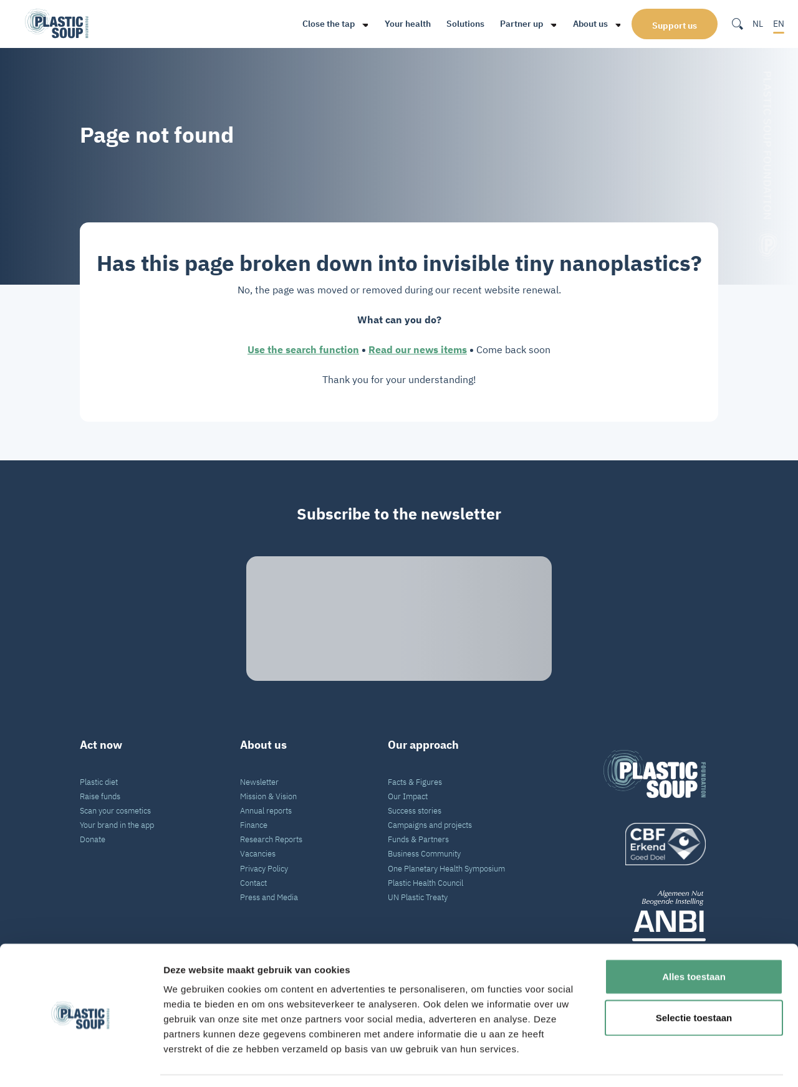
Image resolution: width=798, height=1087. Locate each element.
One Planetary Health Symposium (446, 868)
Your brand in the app (117, 825)
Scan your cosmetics (115, 810)
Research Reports (271, 839)
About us (584, 23)
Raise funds (100, 796)
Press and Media (269, 897)
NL (757, 23)
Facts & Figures (415, 782)
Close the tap (323, 23)
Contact (253, 883)
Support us (674, 25)
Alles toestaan (694, 939)
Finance (253, 825)
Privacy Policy (264, 868)
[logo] (654, 844)
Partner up (515, 23)
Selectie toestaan (694, 980)
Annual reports (266, 810)
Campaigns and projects (430, 825)
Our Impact (408, 796)
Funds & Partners (418, 839)
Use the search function (303, 349)
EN (778, 23)
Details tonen (673, 1062)
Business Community (424, 853)
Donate (92, 839)
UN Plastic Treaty (418, 897)
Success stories (414, 810)
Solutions (460, 23)
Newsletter (259, 782)
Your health (402, 23)
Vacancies (258, 853)
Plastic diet (99, 782)
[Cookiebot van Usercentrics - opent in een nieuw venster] (80, 1062)
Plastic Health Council (425, 883)
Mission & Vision (268, 796)
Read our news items (417, 349)
